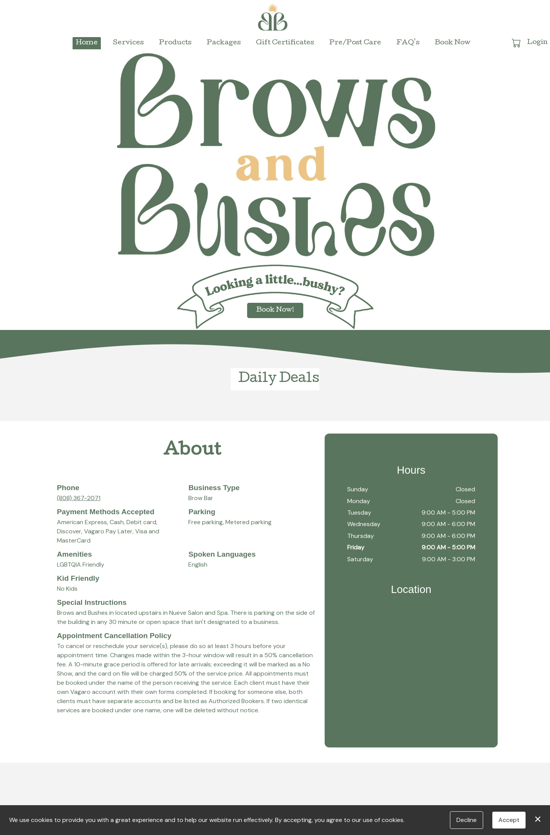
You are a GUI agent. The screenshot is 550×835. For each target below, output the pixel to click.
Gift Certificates (285, 43)
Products (175, 43)
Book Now (453, 43)
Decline (466, 820)
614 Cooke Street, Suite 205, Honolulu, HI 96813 (404, 707)
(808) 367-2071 (78, 498)
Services (128, 43)
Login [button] (537, 42)
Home (87, 43)
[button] (517, 42)
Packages (224, 43)
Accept (508, 820)
